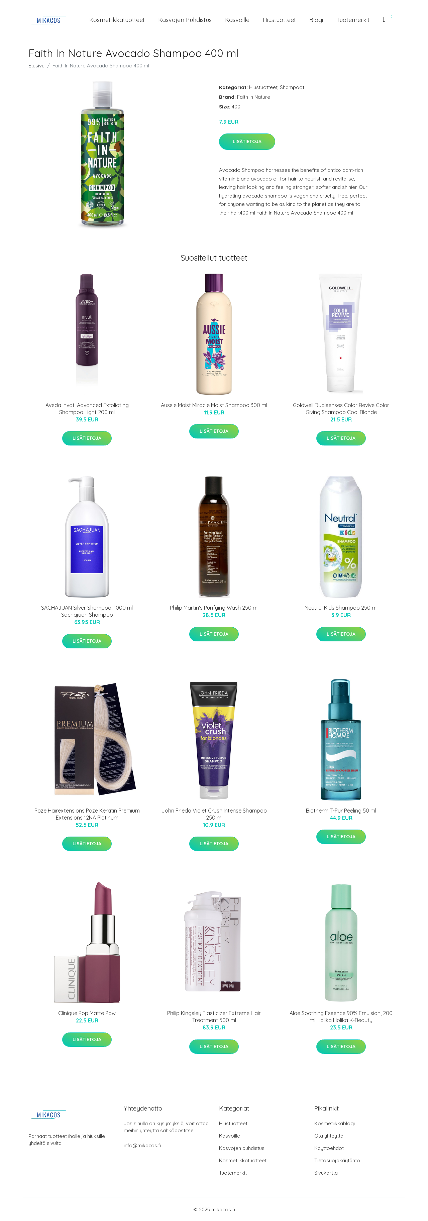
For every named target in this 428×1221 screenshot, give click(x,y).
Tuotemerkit (352, 20)
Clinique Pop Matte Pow (87, 1013)
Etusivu (36, 65)
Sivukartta (326, 1173)
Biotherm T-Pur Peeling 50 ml (341, 810)
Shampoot (292, 87)
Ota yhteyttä (328, 1136)
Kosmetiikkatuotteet (117, 20)
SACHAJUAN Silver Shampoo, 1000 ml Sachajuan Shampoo (87, 611)
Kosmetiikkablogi (334, 1123)
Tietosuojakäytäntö (337, 1160)
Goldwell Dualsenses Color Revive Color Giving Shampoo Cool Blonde (341, 408)
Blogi (316, 20)
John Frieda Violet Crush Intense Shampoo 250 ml (214, 814)
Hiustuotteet (279, 20)
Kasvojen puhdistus (185, 20)
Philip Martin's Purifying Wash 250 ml (214, 607)
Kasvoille (237, 20)
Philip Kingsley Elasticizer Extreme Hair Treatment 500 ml (214, 1016)
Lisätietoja (247, 141)
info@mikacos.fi (142, 1145)
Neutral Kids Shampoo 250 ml (341, 607)
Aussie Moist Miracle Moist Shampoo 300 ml (214, 405)
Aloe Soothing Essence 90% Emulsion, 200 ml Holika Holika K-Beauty (341, 1016)
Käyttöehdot (329, 1148)
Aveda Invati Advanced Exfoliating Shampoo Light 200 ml (87, 408)
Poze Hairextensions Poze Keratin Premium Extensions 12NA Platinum (87, 814)
